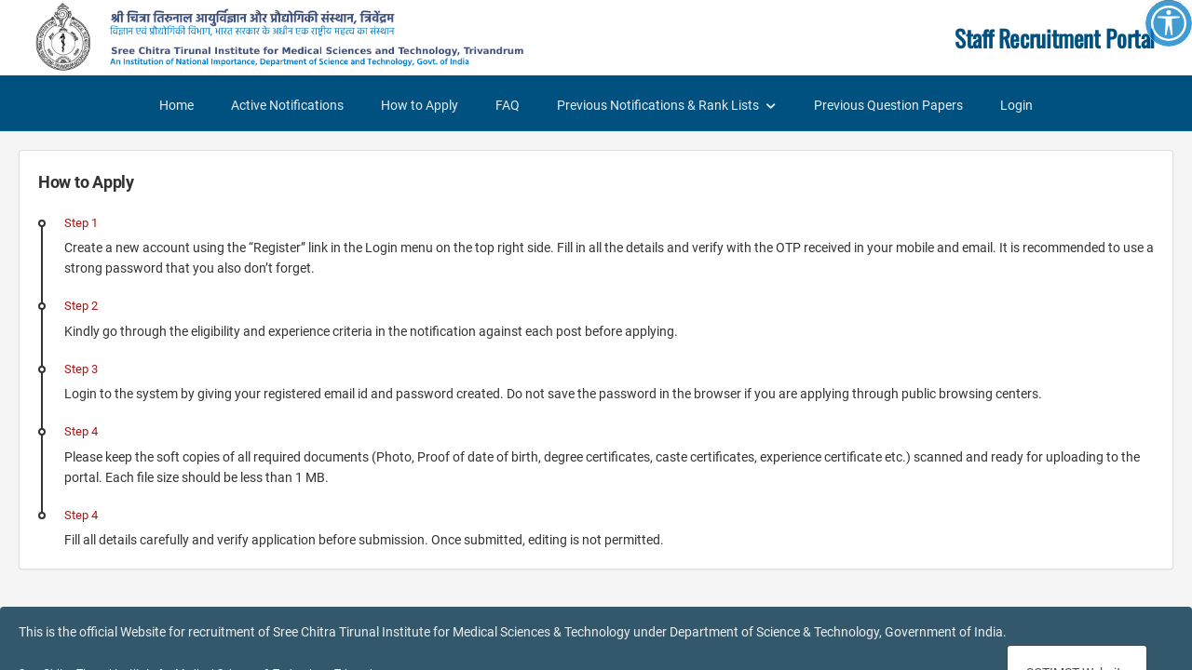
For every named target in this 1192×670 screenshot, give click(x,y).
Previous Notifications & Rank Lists (658, 105)
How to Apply (419, 105)
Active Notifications (287, 105)
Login (1016, 105)
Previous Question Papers (888, 105)
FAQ (507, 105)
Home (176, 105)
